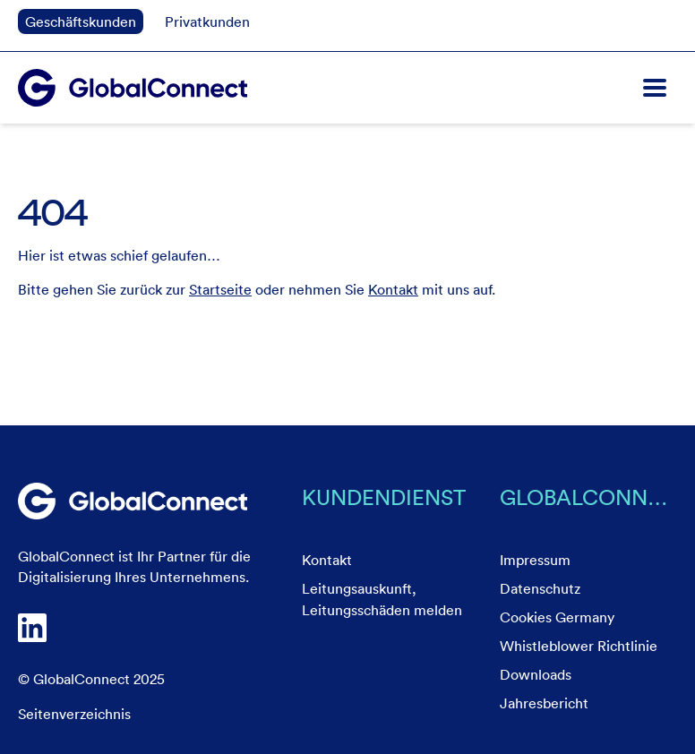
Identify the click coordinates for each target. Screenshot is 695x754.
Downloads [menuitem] (535, 674)
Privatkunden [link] (207, 21)
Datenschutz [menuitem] (540, 588)
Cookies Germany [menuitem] (557, 617)
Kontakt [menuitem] (327, 560)
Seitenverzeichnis (74, 714)
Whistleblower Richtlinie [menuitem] (578, 646)
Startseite (220, 289)
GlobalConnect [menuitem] (588, 496)
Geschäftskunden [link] (80, 21)
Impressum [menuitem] (535, 560)
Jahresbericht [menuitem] (544, 703)
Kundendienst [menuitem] (384, 496)
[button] (654, 87)
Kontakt (393, 289)
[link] (132, 501)
